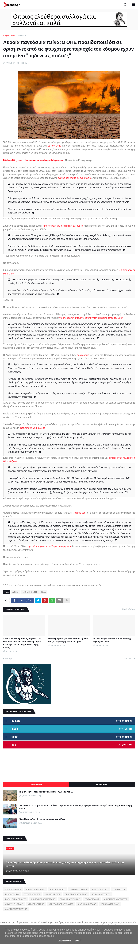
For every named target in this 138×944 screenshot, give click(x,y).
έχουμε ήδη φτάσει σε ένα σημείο (74, 178)
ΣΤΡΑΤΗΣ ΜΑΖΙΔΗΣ (13, 889)
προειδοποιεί (83, 355)
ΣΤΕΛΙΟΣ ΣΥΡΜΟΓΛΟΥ (35, 889)
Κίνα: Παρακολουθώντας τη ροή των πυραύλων (42, 819)
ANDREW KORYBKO (100, 889)
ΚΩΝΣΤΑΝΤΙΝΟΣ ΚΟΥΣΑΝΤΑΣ (61, 904)
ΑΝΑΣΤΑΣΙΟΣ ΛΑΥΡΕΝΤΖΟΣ (115, 899)
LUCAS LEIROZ (119, 889)
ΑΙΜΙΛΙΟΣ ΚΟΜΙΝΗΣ (36, 904)
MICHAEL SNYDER (30, 592)
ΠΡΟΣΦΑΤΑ (102, 784)
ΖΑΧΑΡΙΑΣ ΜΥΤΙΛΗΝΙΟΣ (70, 899)
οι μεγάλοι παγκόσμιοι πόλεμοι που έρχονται (49, 546)
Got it (78, 940)
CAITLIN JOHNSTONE (87, 904)
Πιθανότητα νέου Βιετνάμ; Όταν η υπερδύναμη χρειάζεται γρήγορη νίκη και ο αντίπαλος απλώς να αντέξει (65, 864)
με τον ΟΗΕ (54, 145)
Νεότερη (8, 658)
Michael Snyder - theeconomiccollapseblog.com (33, 160)
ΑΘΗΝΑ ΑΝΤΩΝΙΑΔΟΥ (110, 904)
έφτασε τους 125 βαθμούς (32, 427)
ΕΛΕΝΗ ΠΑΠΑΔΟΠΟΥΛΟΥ (15, 899)
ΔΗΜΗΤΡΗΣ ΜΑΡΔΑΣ (14, 904)
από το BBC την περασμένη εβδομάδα (63, 225)
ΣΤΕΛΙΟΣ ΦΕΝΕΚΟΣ (32, 894)
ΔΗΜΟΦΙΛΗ (36, 784)
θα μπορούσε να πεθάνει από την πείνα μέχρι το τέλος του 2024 (91, 317)
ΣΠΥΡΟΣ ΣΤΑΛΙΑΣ (92, 899)
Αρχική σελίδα (9, 35)
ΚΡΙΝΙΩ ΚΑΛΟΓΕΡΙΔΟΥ (101, 894)
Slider (43, 592)
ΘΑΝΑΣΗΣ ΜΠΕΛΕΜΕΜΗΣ (16, 909)
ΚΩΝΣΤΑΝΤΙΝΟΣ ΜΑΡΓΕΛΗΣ (43, 899)
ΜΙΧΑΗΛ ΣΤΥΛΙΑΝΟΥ (78, 889)
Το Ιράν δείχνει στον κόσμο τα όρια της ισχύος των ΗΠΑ (112, 640)
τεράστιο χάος (80, 512)
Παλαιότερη (128, 658)
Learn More (64, 940)
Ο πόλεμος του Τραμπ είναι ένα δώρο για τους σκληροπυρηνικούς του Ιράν (68, 640)
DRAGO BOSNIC (12, 894)
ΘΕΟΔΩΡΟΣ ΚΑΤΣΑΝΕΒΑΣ (76, 894)
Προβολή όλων (128, 609)
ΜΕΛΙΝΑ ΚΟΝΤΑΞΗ (57, 889)
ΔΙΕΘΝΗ (22, 35)
